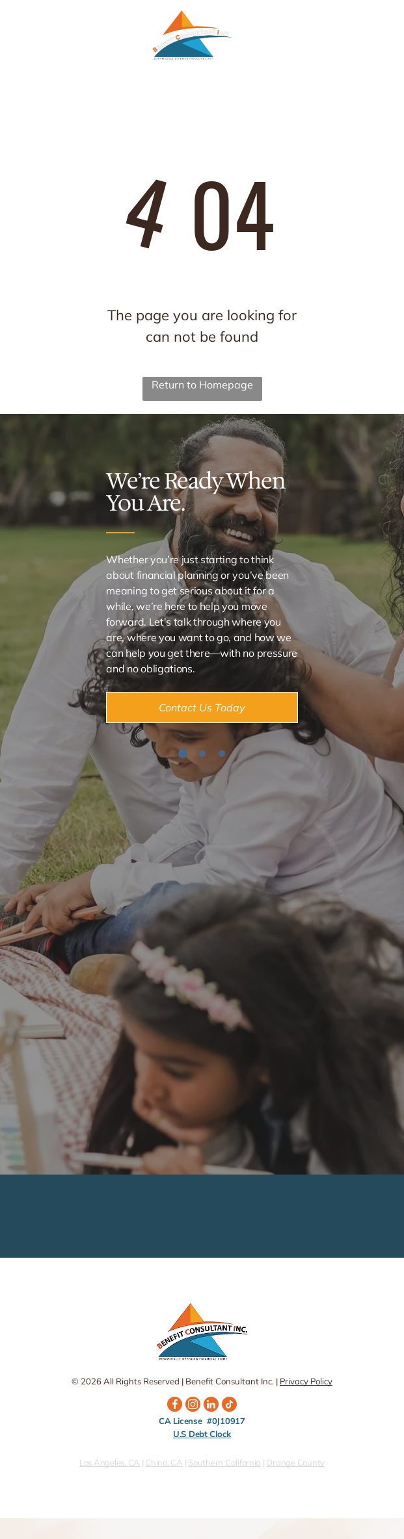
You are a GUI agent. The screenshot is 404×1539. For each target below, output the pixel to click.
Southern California (224, 1462)
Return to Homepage (202, 384)
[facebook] (174, 1406)
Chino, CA (164, 1462)
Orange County (295, 1462)
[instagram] (192, 1406)
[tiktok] (229, 1406)
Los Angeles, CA (109, 1462)
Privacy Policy (306, 1381)
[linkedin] (211, 1406)
